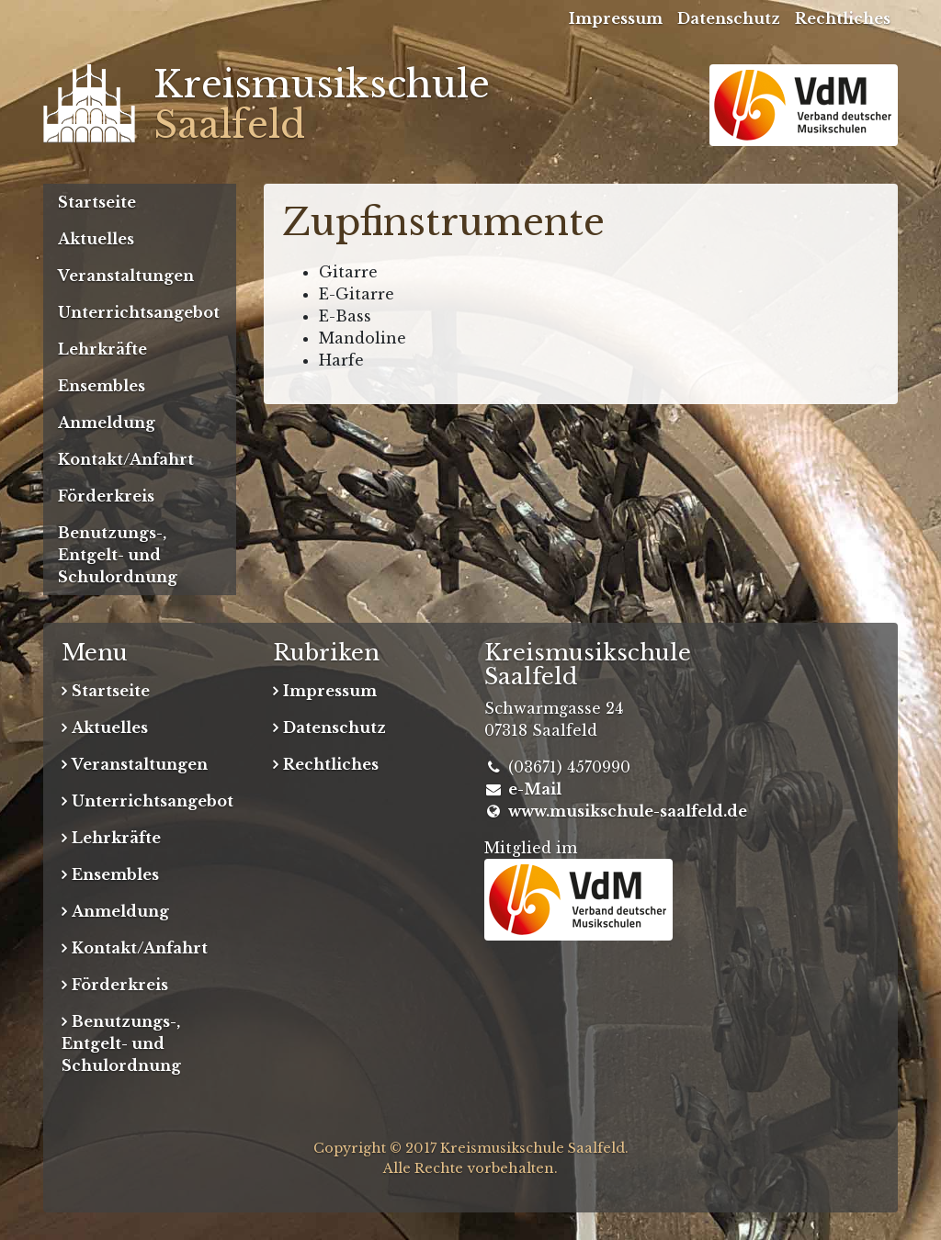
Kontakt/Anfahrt (126, 459)
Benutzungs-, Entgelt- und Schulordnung (117, 555)
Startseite (97, 202)
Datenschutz (728, 18)
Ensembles (101, 386)
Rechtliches (842, 18)
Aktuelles (96, 239)
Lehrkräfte (102, 349)
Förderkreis (106, 496)
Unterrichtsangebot (139, 312)
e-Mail (534, 789)
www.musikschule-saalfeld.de (627, 811)
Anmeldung (106, 422)
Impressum (616, 18)
